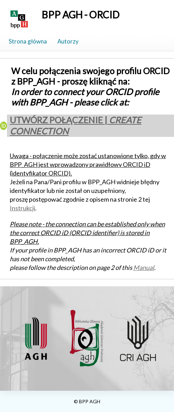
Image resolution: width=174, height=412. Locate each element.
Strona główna (28, 41)
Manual (143, 267)
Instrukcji (22, 208)
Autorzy (68, 41)
